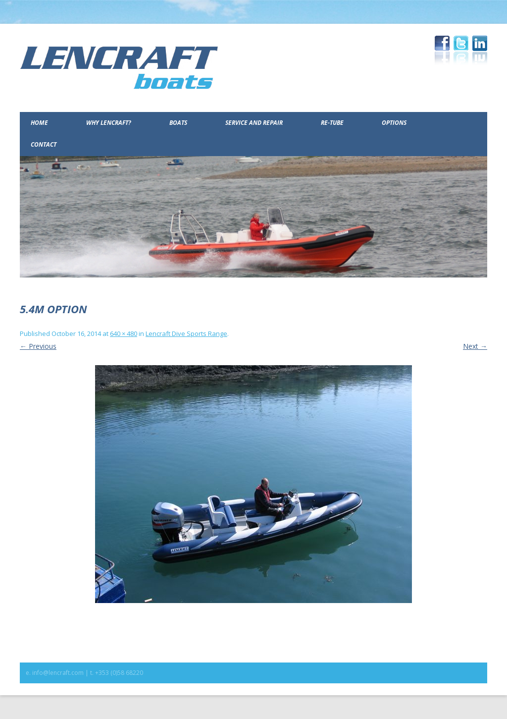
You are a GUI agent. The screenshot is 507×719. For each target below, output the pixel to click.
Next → (475, 346)
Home (39, 122)
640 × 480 (123, 333)
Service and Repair (254, 122)
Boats (178, 122)
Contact (43, 144)
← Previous (38, 346)
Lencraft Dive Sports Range (186, 333)
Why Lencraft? (108, 122)
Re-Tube (332, 122)
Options (394, 122)
